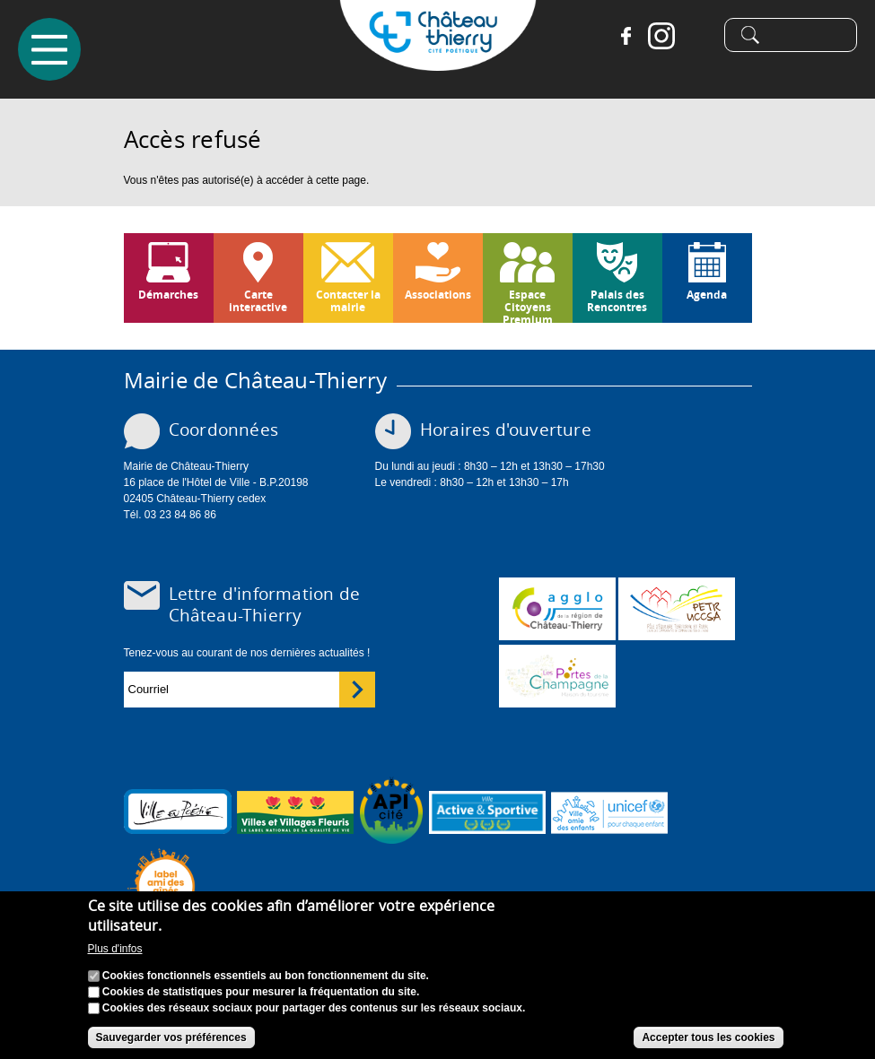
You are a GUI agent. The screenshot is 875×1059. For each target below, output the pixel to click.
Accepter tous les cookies (708, 1037)
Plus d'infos (115, 948)
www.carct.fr (557, 608)
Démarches (168, 294)
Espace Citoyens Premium (528, 305)
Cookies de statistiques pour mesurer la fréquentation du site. (260, 991)
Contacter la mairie (348, 301)
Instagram (661, 36)
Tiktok (697, 36)
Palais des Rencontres (617, 301)
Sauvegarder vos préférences (171, 1037)
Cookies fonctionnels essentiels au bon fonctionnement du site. (265, 975)
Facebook (625, 36)
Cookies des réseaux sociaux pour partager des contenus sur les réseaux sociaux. (314, 1008)
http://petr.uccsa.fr (676, 608)
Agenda (707, 294)
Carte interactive (258, 301)
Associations (438, 294)
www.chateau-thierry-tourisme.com (557, 676)
